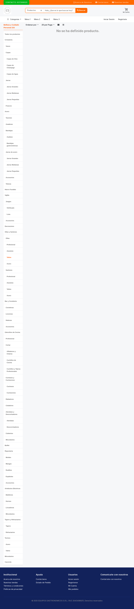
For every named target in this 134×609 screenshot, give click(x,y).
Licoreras (9, 314)
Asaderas (9, 124)
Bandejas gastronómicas (12, 144)
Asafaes (10, 137)
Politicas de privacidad (13, 589)
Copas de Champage (11, 66)
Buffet (7, 445)
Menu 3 (56, 19)
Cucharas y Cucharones (10, 379)
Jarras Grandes (12, 87)
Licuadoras (10, 508)
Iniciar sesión (73, 579)
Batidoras (9, 495)
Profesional (11, 245)
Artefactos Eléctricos (12, 488)
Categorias (13, 19)
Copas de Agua (12, 74)
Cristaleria (8, 40)
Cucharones (11, 393)
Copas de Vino (12, 59)
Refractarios (10, 532)
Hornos (8, 501)
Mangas (8, 464)
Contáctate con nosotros (111, 579)
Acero (7, 111)
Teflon (9, 257)
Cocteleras (10, 307)
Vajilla (7, 195)
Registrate (122, 19)
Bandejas (9, 130)
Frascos (9, 106)
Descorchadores (13, 427)
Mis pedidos (73, 589)
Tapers (8, 526)
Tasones (9, 118)
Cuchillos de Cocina (11, 361)
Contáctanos (101, 2)
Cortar (8, 345)
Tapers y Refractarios (13, 520)
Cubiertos (9, 433)
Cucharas (10, 386)
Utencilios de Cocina (12, 332)
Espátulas (9, 476)
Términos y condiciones (13, 586)
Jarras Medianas (13, 93)
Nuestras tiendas (120, 2)
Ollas (8, 238)
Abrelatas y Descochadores (11, 413)
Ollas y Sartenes (11, 232)
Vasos (8, 46)
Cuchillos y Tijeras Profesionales (13, 370)
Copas (8, 52)
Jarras (8, 80)
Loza (8, 214)
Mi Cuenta (72, 586)
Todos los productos (12, 34)
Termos (7, 538)
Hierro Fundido (10, 189)
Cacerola (8, 562)
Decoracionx (9, 226)
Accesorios (10, 177)
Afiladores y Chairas (11, 352)
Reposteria (9, 451)
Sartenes (9, 270)
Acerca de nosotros (12, 579)
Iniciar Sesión (109, 19)
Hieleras (9, 320)
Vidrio (8, 551)
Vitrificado (10, 208)
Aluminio (10, 251)
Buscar (81, 10)
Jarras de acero (11, 152)
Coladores (9, 405)
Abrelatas (10, 421)
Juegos (8, 201)
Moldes (8, 457)
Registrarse (73, 582)
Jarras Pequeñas (13, 99)
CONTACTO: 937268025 (16, 2)
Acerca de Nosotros (83, 2)
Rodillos (9, 470)
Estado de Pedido (43, 582)
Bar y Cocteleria (11, 301)
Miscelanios (10, 440)
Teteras (8, 184)
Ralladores (10, 399)
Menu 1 (27, 19)
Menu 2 (37, 19)
